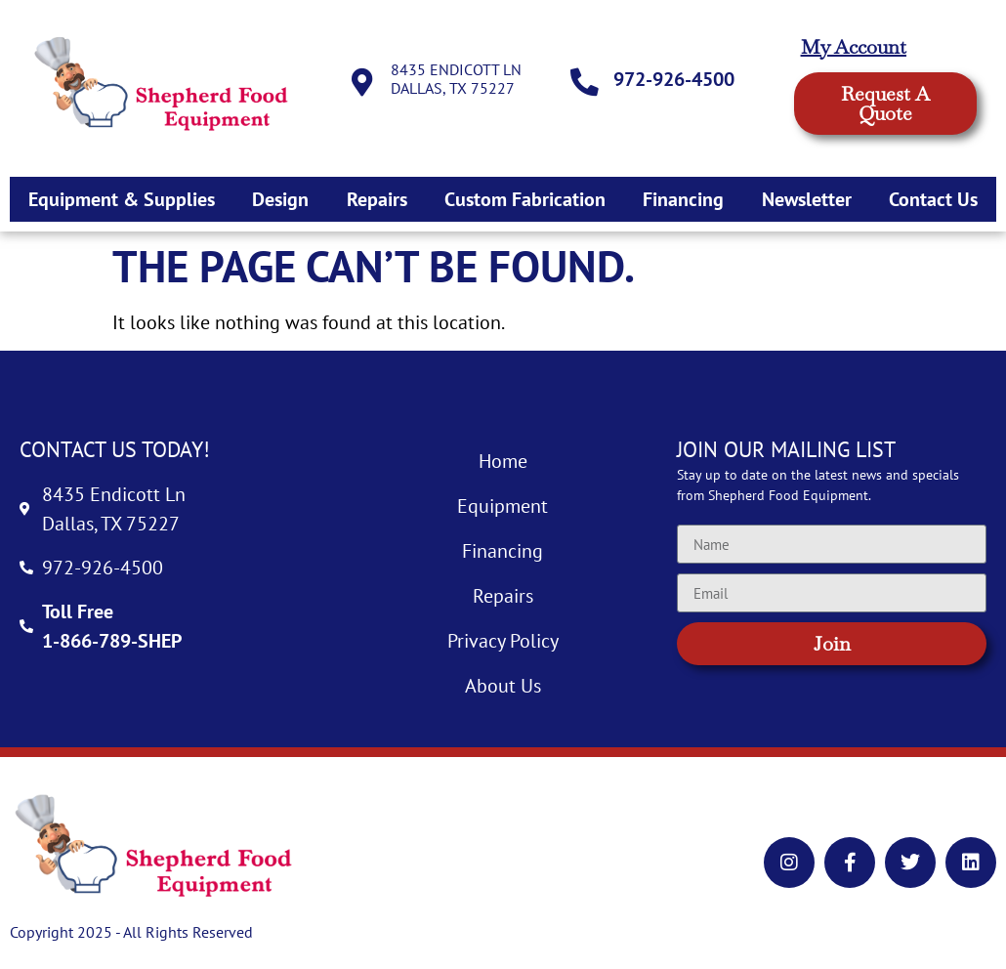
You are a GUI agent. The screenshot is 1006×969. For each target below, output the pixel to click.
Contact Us (933, 199)
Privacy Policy (503, 640)
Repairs (377, 199)
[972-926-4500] (586, 83)
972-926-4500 (675, 79)
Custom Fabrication (525, 199)
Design (280, 199)
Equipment (502, 506)
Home (503, 461)
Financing (683, 199)
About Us (503, 685)
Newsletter (807, 199)
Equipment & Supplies (121, 199)
